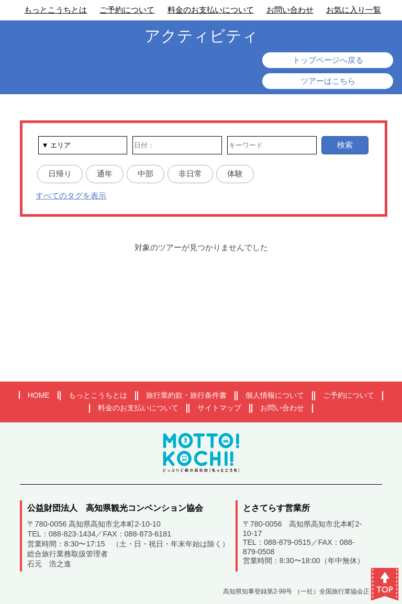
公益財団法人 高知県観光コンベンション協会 (115, 508)
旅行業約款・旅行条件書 (186, 395)
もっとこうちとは (55, 9)
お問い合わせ (290, 9)
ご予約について (126, 9)
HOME (39, 395)
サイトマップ (219, 408)
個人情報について (274, 395)
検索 (345, 144)
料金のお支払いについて (211, 9)
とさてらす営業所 (276, 508)
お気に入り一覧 (353, 9)
